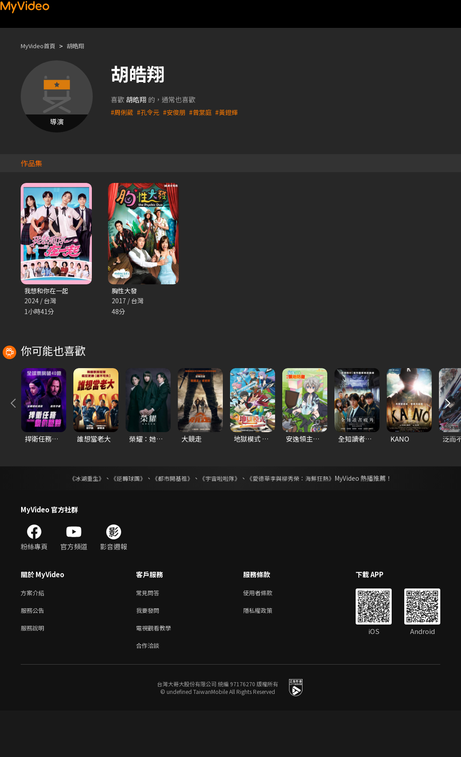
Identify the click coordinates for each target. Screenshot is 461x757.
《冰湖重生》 (79, 519)
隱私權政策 (265, 653)
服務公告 (34, 653)
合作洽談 (149, 691)
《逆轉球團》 (123, 519)
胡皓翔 (83, 45)
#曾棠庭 (205, 112)
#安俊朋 (178, 112)
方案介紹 (34, 634)
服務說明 (34, 672)
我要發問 (149, 653)
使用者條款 (265, 634)
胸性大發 (125, 291)
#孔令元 (150, 112)
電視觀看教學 (156, 672)
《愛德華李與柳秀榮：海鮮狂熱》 (296, 519)
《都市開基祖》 (170, 519)
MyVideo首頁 (41, 45)
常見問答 (149, 634)
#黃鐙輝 (232, 112)
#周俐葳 (123, 112)
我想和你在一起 (48, 291)
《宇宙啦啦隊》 (221, 519)
